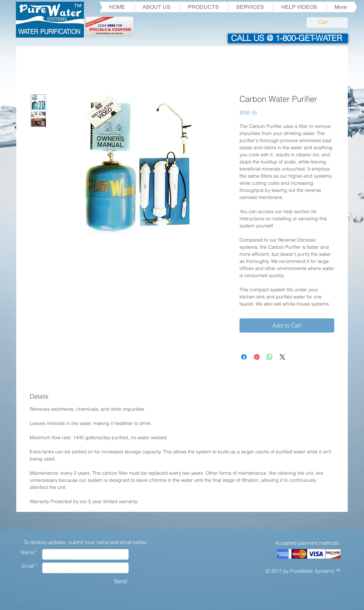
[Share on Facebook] (244, 357)
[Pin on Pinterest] (257, 357)
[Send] (120, 581)
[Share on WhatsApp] (270, 357)
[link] (327, 22)
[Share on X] (282, 357)
